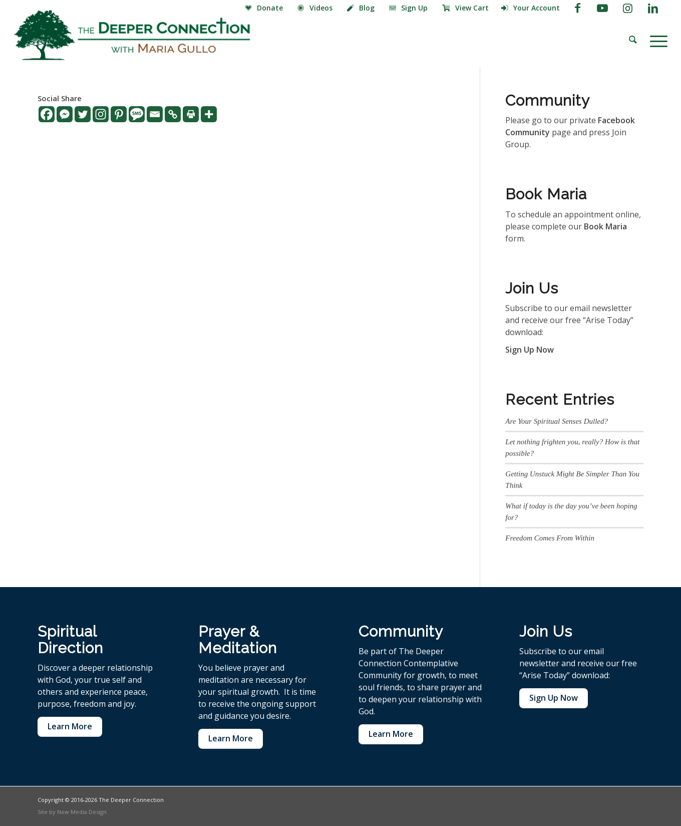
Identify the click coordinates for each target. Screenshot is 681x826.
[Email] (155, 114)
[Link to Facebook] (577, 7)
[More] (209, 114)
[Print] (191, 114)
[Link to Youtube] (602, 7)
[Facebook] (47, 114)
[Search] (632, 40)
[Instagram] (101, 114)
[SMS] (137, 114)
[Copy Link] (173, 114)
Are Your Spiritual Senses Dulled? (556, 421)
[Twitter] (83, 114)
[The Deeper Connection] (132, 35)
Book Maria (605, 226)
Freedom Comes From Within (549, 538)
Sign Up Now (529, 349)
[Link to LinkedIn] (652, 7)
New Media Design (82, 811)
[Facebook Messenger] (65, 114)
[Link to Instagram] (627, 7)
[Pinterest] (119, 114)
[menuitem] (265, 8)
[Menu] (655, 40)
